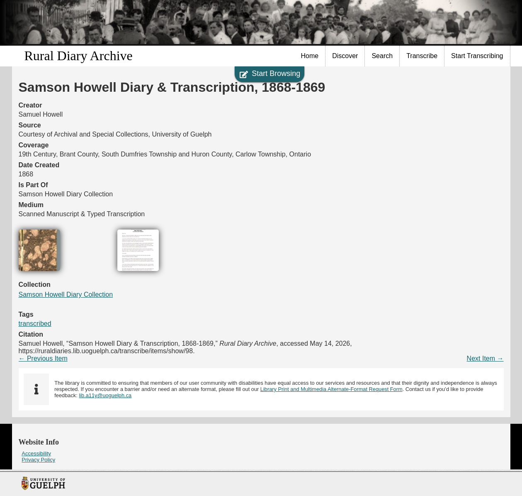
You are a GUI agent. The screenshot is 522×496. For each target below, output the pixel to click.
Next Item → (485, 358)
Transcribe (421, 55)
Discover (345, 55)
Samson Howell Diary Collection (66, 294)
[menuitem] (310, 56)
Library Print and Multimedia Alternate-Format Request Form (331, 389)
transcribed (35, 323)
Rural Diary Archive (78, 55)
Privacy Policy (38, 460)
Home (310, 55)
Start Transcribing (477, 55)
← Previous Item (43, 358)
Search (382, 55)
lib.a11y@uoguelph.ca (105, 395)
